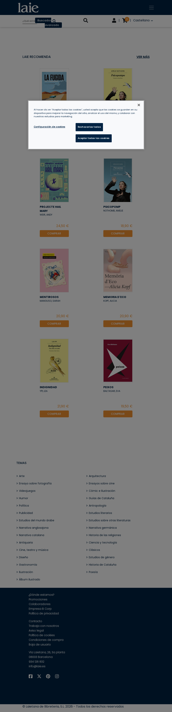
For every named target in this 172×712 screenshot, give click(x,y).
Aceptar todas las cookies (94, 138)
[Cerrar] (139, 105)
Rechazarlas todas (89, 126)
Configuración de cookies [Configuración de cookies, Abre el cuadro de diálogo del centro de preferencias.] (49, 126)
